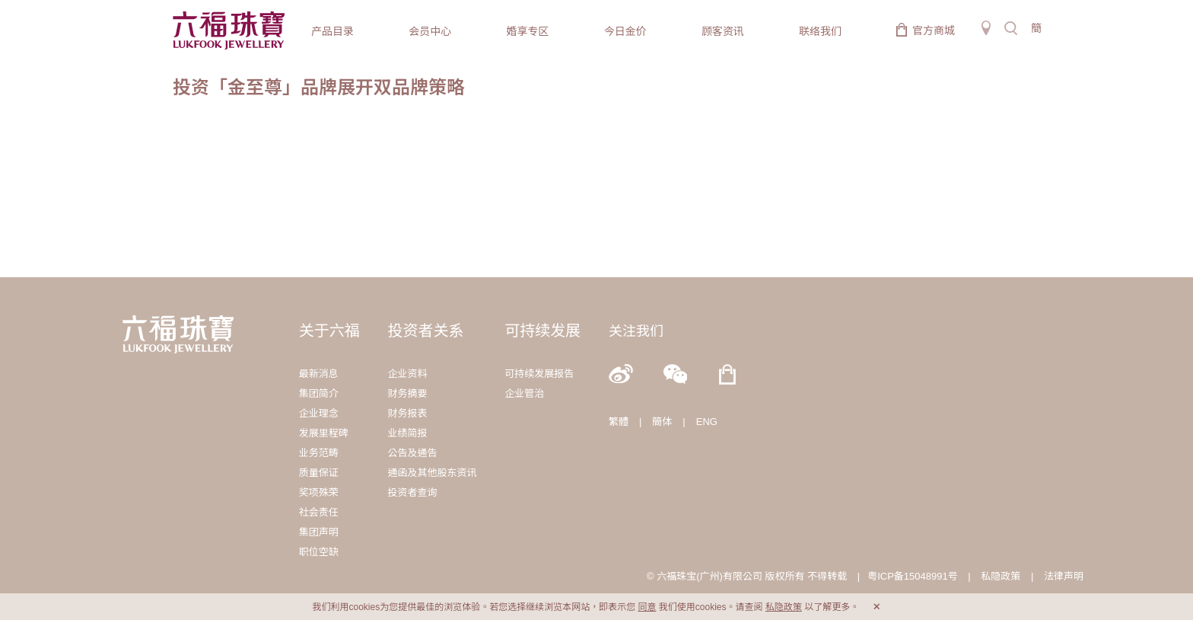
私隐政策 (1000, 576)
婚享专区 (527, 31)
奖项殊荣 (319, 492)
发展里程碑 (323, 433)
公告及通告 (412, 453)
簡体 (662, 421)
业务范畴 (319, 453)
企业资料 (407, 373)
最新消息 (319, 373)
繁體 (618, 421)
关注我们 (636, 331)
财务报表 (407, 413)
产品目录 (332, 31)
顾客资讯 (722, 31)
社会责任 (319, 512)
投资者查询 (412, 492)
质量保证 (319, 472)
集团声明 (319, 532)
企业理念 (319, 413)
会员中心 (430, 31)
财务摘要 (407, 393)
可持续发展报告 (539, 373)
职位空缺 (319, 552)
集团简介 (319, 393)
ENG (706, 421)
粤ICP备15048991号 (912, 576)
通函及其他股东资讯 (431, 472)
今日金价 (625, 31)
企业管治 (524, 393)
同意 (647, 607)
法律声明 (1063, 576)
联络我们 (820, 31)
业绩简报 (407, 433)
